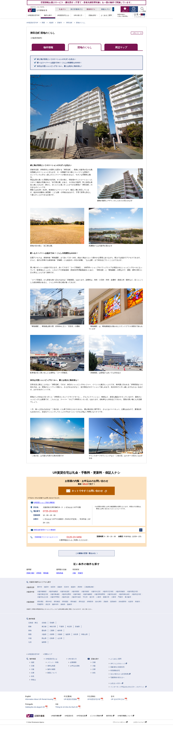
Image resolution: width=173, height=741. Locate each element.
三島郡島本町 (89, 587)
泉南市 (63, 604)
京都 (32, 666)
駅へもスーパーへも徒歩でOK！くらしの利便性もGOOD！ (59, 63)
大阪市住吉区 (112, 594)
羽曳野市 (40, 604)
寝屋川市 (106, 597)
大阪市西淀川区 (132, 591)
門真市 (120, 597)
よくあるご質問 (115, 659)
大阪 (74, 573)
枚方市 (92, 597)
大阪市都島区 (42, 591)
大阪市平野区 (55, 597)
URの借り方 (72, 659)
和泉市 (137, 601)
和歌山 (33, 680)
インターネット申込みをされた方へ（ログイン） (128, 687)
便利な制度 (51, 666)
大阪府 (51, 23)
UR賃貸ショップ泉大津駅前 (44, 502)
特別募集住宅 (115, 670)
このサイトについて (140, 722)
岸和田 (38, 573)
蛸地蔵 (45, 573)
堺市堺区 (40, 601)
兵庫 (32, 673)
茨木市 (66, 587)
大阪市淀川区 (136, 594)
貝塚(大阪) (30, 573)
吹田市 (53, 587)
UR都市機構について (126, 716)
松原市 (130, 601)
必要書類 (73, 662)
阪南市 (69, 604)
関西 (43, 23)
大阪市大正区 (96, 591)
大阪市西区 (75, 591)
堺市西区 (65, 601)
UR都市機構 (56, 716)
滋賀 (32, 662)
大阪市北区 (65, 597)
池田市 (46, 587)
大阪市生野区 (66, 594)
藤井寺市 (55, 604)
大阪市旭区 (77, 594)
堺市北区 (82, 601)
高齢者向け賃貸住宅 (117, 667)
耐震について (52, 673)
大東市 (113, 597)
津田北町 (69, 23)
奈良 (32, 676)
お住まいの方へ (116, 683)
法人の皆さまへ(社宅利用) (120, 674)
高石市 (48, 604)
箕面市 (73, 587)
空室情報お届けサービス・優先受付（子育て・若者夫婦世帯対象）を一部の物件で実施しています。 (87, 2)
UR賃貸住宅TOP (32, 23)
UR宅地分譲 (82, 716)
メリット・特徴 (52, 662)
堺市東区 (57, 601)
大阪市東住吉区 (124, 594)
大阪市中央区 (76, 597)
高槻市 (59, 587)
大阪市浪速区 (120, 591)
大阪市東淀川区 (42, 594)
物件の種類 (51, 669)
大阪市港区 (85, 591)
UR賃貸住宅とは (51, 659)
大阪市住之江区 (42, 597)
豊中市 (39, 587)
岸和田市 (90, 601)
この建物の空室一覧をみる (85, 553)
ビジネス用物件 (96, 716)
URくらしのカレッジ (118, 663)
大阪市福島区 (53, 591)
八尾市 (98, 597)
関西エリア (48, 654)
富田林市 (113, 601)
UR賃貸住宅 (69, 716)
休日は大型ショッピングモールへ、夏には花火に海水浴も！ (59, 66)
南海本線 (59, 573)
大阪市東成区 (55, 594)
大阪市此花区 (64, 591)
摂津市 (80, 587)
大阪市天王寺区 (108, 591)
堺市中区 (49, 601)
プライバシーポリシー (120, 722)
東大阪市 (128, 597)
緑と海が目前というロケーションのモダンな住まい (56, 59)
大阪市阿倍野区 (99, 594)
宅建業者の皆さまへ (117, 677)
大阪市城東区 (87, 594)
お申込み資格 (75, 666)
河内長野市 (122, 601)
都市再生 (110, 716)
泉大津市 (98, 601)
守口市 (85, 597)
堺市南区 (73, 601)
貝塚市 (59, 23)
